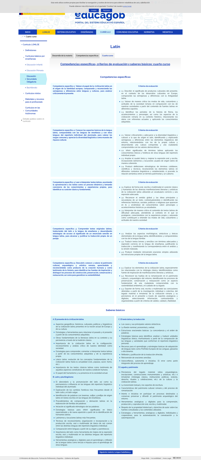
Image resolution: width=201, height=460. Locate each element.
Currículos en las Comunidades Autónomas (32, 111)
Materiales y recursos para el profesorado (34, 100)
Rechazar (106, 10)
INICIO (27, 32)
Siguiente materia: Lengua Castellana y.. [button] (115, 452)
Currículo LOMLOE (31, 44)
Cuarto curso (107, 56)
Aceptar (94, 10)
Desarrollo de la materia (62, 56)
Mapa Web (145, 458)
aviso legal (127, 6)
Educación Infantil (34, 65)
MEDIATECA (168, 32)
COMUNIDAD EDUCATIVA (127, 32)
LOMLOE (46, 32)
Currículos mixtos (33, 93)
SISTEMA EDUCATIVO (66, 32)
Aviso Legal (167, 458)
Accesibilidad (156, 458)
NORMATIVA (149, 32)
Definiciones (30, 50)
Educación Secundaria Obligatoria (32, 79)
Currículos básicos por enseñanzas (35, 57)
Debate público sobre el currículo (33, 120)
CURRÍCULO (105, 32)
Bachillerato (32, 87)
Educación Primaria (35, 70)
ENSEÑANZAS (87, 32)
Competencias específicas (87, 56)
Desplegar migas (21, 36)
